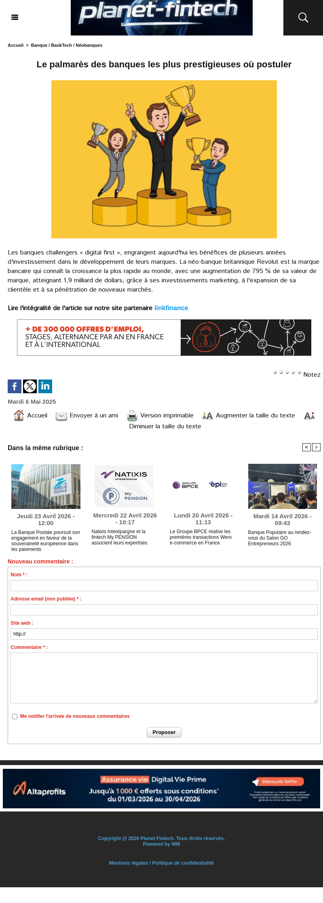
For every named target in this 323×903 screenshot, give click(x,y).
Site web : (22, 623)
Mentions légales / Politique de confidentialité (161, 863)
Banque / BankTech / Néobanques (66, 45)
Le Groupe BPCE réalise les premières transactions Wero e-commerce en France (201, 537)
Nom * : (19, 575)
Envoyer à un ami (86, 415)
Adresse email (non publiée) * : (46, 599)
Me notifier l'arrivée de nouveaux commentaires (75, 716)
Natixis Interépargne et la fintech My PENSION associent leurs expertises (120, 537)
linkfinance (171, 307)
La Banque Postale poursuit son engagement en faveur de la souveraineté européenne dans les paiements (45, 540)
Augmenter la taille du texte (248, 415)
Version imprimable (160, 415)
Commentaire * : (29, 647)
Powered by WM (161, 844)
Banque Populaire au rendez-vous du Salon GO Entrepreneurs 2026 (279, 538)
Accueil (15, 45)
